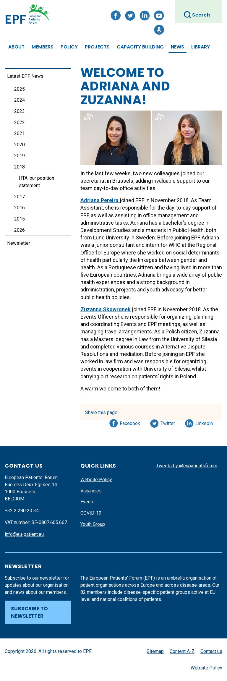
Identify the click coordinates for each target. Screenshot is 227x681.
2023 (19, 111)
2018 (19, 167)
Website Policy (96, 479)
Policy (69, 46)
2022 (19, 122)
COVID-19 (90, 513)
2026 (19, 230)
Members (42, 46)
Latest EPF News (25, 76)
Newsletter (18, 243)
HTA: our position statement (36, 182)
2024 (19, 100)
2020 (19, 144)
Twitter (169, 422)
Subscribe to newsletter (29, 612)
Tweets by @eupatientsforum (186, 465)
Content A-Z (182, 651)
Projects (97, 46)
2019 (19, 155)
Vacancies (91, 491)
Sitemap (155, 651)
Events (87, 502)
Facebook (130, 422)
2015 (19, 219)
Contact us (211, 651)
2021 (19, 133)
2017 (19, 197)
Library (200, 46)
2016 (19, 207)
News (177, 46)
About (16, 46)
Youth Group (92, 524)
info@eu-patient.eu (24, 534)
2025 (19, 89)
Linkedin (204, 422)
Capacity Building (140, 46)
